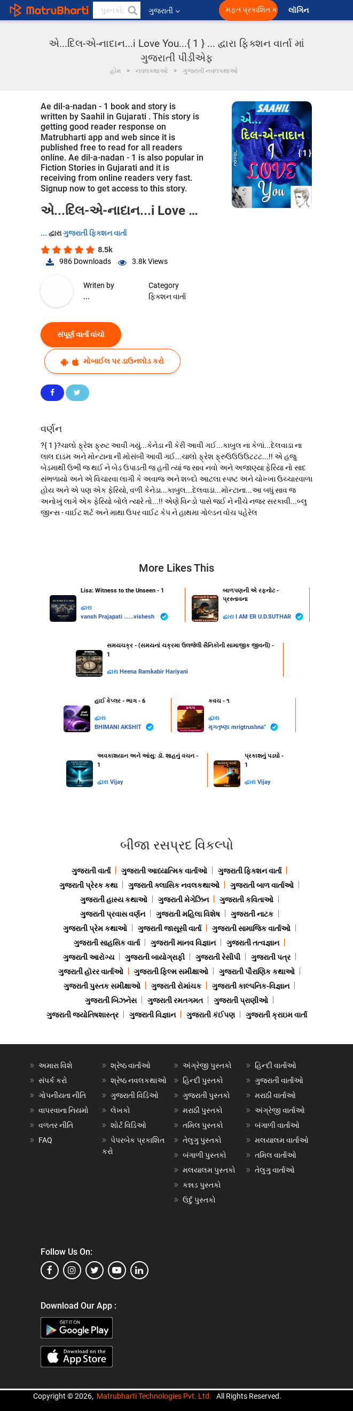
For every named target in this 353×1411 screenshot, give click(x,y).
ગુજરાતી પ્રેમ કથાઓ (95, 928)
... (45, 233)
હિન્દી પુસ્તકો (203, 1080)
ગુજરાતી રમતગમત (175, 1000)
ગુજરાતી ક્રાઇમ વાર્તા (276, 1015)
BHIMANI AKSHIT (124, 727)
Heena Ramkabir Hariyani (154, 671)
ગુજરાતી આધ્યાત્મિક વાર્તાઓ (164, 871)
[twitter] (94, 1270)
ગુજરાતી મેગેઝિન (183, 899)
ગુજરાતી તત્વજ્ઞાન (252, 943)
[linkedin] (139, 1270)
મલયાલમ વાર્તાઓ (282, 1140)
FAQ (45, 1140)
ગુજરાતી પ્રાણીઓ (241, 1000)
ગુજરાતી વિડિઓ (135, 1095)
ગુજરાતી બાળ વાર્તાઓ (262, 885)
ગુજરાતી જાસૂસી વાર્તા (169, 928)
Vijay (116, 782)
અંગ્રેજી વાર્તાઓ (280, 1110)
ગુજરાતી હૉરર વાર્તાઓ (90, 971)
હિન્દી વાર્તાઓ (275, 1065)
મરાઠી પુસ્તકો (203, 1110)
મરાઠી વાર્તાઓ (275, 1095)
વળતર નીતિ (55, 1125)
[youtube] (117, 1270)
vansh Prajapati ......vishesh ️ (124, 617)
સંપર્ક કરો (52, 1080)
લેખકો (120, 1110)
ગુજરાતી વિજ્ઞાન (152, 1015)
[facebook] (50, 1270)
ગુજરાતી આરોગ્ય (88, 957)
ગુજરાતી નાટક (252, 914)
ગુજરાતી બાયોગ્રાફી (155, 957)
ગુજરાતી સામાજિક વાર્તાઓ (251, 928)
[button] (131, 10)
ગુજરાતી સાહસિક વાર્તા (107, 943)
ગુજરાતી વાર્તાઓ (279, 1080)
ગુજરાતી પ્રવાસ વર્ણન (112, 914)
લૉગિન (299, 10)
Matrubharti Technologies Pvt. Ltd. (154, 1396)
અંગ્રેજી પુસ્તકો (207, 1065)
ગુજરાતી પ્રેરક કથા (88, 885)
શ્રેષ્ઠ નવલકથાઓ (139, 1080)
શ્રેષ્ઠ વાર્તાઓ (131, 1065)
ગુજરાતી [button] (164, 10)
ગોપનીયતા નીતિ (62, 1095)
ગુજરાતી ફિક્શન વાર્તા (95, 233)
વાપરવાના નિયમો (64, 1110)
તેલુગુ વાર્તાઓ (275, 1170)
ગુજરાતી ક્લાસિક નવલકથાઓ (173, 885)
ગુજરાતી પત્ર (271, 957)
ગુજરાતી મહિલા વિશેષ (188, 914)
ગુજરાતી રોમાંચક (176, 986)
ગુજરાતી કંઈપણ (210, 1015)
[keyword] (116, 10)
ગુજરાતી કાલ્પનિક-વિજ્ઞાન (250, 986)
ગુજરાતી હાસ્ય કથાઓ (113, 899)
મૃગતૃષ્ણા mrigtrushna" (243, 727)
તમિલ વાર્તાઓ (275, 1155)
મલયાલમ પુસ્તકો (209, 1170)
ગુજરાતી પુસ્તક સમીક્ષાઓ (102, 986)
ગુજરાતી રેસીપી (217, 957)
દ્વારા (86, 607)
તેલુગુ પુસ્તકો (202, 1140)
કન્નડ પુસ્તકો (202, 1185)
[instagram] (72, 1270)
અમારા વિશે (55, 1065)
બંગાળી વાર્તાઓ (277, 1125)
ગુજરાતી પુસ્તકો (206, 1095)
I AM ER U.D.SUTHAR (269, 617)
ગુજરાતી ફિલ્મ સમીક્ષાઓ (171, 971)
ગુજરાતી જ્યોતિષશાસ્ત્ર (82, 1015)
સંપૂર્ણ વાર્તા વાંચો (81, 334)
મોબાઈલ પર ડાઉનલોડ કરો (112, 361)
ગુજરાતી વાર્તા (91, 871)
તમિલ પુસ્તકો (203, 1125)
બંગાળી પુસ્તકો (204, 1155)
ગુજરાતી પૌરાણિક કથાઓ (257, 971)
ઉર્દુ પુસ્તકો (199, 1200)
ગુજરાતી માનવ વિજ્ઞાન (183, 943)
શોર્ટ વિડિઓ (128, 1125)
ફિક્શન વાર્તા (167, 296)
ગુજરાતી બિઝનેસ (111, 1000)
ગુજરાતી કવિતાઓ (246, 899)
